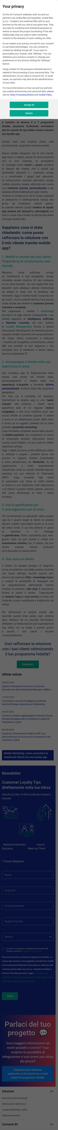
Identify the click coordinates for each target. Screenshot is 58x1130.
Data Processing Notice (22, 94)
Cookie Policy (45, 94)
